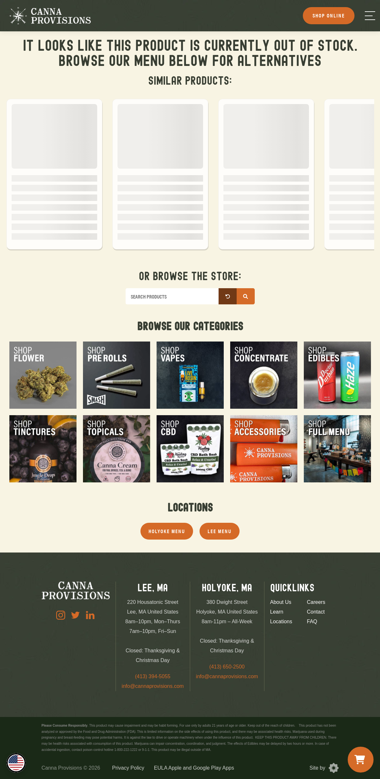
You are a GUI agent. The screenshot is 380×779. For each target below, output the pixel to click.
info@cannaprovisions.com (153, 686)
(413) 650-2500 (226, 666)
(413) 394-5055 (152, 676)
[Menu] (370, 16)
